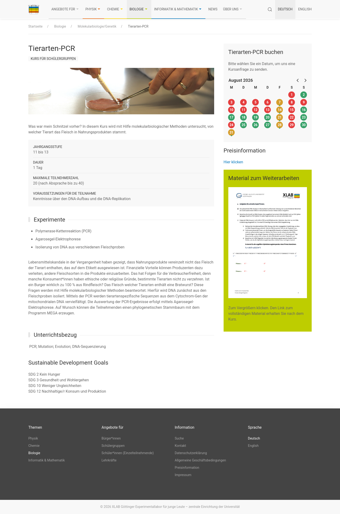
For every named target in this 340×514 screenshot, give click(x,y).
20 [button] (267, 117)
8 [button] (292, 102)
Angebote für (65, 9)
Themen (35, 427)
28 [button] (279, 125)
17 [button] (231, 117)
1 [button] (292, 95)
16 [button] (304, 110)
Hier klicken (233, 162)
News (212, 9)
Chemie (115, 9)
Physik (93, 9)
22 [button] (291, 117)
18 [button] (243, 117)
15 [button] (291, 110)
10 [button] (231, 110)
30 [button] (304, 125)
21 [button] (279, 117)
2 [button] (304, 95)
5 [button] (255, 102)
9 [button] (304, 102)
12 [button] (255, 110)
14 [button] (279, 110)
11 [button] (243, 110)
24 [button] (231, 125)
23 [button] (304, 117)
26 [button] (255, 125)
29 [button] (291, 125)
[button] (298, 80)
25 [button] (243, 125)
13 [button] (267, 110)
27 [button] (267, 125)
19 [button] (255, 117)
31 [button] (231, 132)
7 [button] (279, 102)
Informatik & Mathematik (178, 9)
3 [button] (231, 102)
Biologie (139, 9)
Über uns (233, 9)
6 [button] (267, 102)
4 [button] (243, 102)
